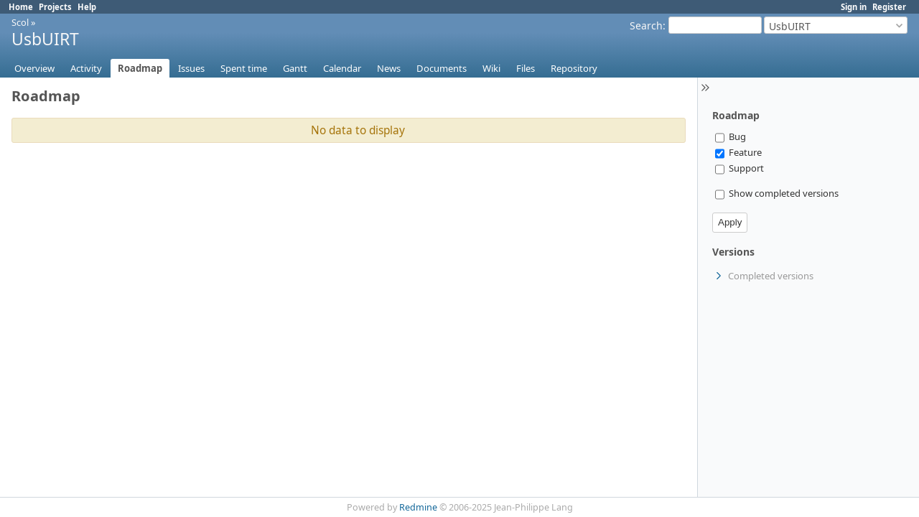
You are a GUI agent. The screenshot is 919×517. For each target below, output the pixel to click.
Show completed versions (777, 193)
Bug (730, 136)
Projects (55, 6)
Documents (441, 68)
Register (889, 6)
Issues (191, 68)
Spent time (243, 68)
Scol (20, 22)
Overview (34, 68)
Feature (738, 152)
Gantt (295, 68)
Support (739, 168)
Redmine (418, 507)
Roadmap (140, 68)
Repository (574, 68)
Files (525, 68)
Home (21, 6)
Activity (86, 68)
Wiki (491, 68)
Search (646, 25)
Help (87, 6)
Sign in (854, 6)
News (389, 68)
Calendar (342, 68)
